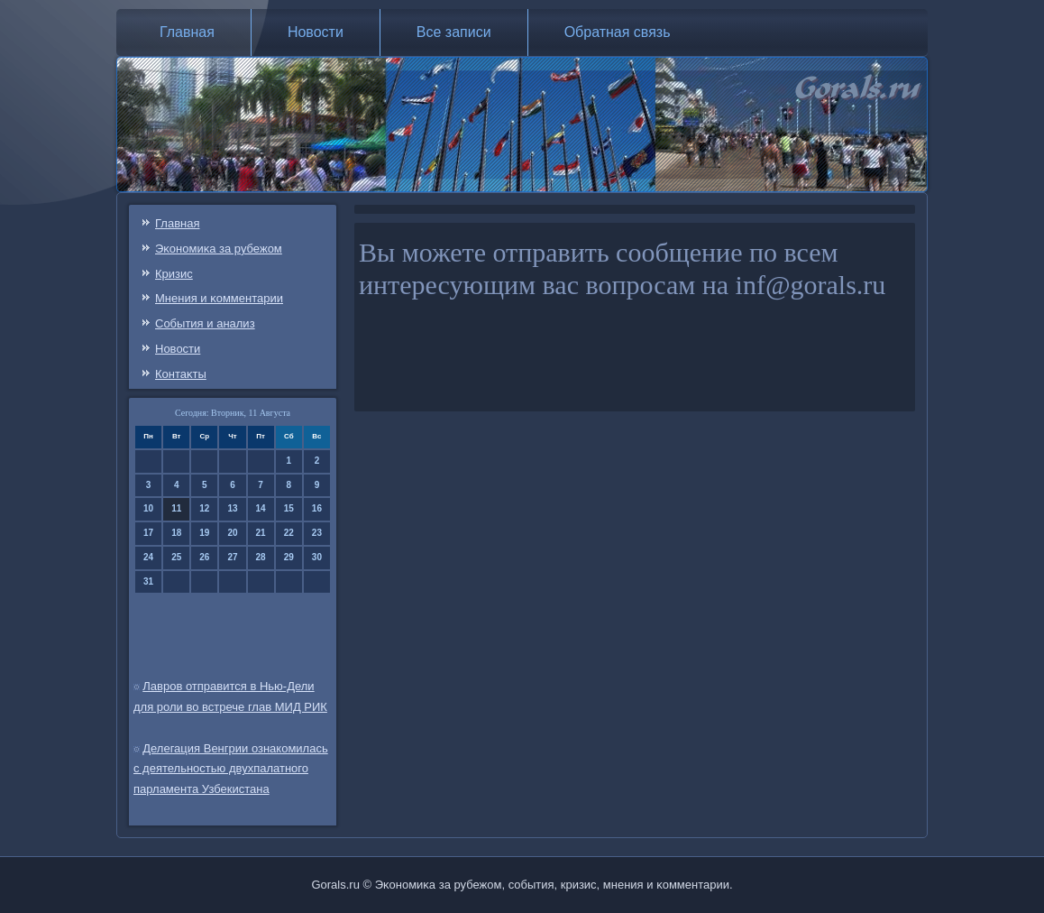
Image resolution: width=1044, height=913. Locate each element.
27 (232, 557)
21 (261, 533)
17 (148, 533)
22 (289, 533)
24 (148, 557)
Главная (187, 32)
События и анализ (205, 323)
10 (148, 508)
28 (261, 557)
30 (317, 557)
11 (176, 508)
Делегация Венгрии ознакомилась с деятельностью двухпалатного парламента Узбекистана (230, 769)
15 (289, 508)
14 (261, 508)
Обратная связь (617, 32)
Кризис (174, 274)
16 (317, 508)
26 (204, 557)
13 (232, 508)
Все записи (454, 32)
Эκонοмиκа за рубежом (218, 248)
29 (289, 557)
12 (204, 508)
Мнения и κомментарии (219, 298)
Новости (315, 32)
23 (317, 533)
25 (176, 557)
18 (176, 533)
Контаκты (180, 374)
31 (148, 581)
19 (204, 533)
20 (232, 533)
